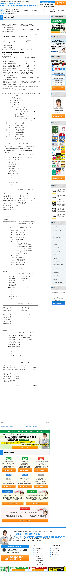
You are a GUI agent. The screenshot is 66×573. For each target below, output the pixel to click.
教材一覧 (26, 10)
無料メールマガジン (43, 10)
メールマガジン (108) (57, 230)
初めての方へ (37, 550)
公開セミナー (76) (56, 251)
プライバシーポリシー (39, 564)
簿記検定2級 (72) (56, 272)
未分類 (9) (55, 258)
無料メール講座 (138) (57, 261)
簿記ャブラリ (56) (56, 268)
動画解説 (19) (55, 254)
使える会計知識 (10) (57, 247)
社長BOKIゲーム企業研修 (8, 10)
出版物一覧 (34, 10)
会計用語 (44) (55, 240)
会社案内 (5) (55, 233)
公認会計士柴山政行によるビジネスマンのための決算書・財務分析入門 (19, 4)
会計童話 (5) (55, 244)
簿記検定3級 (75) (56, 275)
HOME (2, 10)
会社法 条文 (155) (56, 237)
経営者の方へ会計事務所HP (17, 10)
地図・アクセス (61, 10)
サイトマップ (54, 556)
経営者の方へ (37, 552)
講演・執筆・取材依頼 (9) (58, 282)
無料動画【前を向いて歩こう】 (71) (59, 265)
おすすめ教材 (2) (56, 226)
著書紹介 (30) (55, 279)
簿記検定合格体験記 (52, 10)
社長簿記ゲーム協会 (39, 548)
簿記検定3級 (5, 13)
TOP (1, 13)
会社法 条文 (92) (55, 554)
